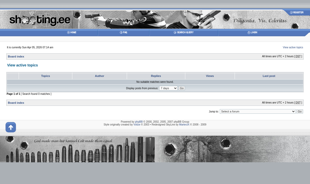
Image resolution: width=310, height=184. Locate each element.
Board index (16, 56)
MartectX (184, 124)
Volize (136, 124)
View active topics (293, 47)
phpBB (139, 121)
